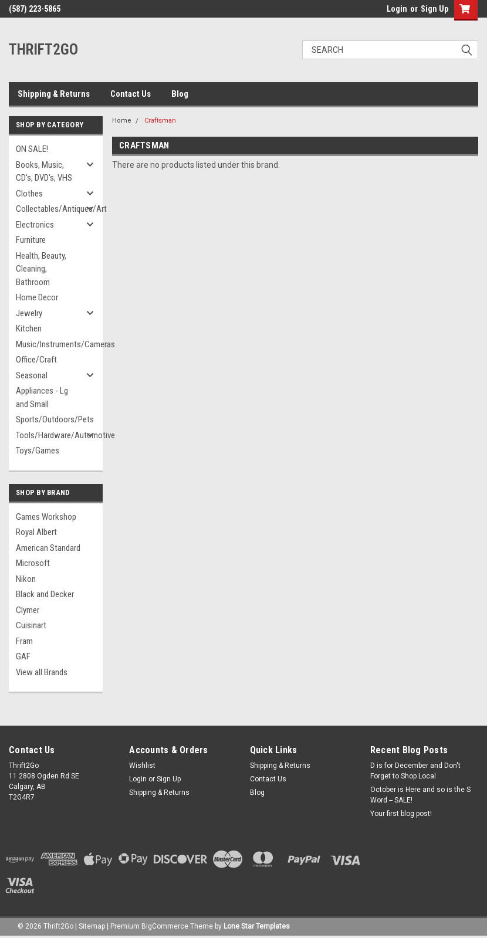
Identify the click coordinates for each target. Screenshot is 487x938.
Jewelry (29, 313)
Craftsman (160, 120)
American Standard (48, 548)
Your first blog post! (401, 814)
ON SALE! (32, 149)
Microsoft (33, 563)
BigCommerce (164, 926)
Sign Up (434, 8)
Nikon (26, 579)
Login (397, 8)
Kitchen (29, 328)
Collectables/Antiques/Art (52, 209)
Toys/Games (37, 450)
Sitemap (92, 926)
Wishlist (142, 765)
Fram (24, 641)
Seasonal (32, 375)
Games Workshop (46, 517)
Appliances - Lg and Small (42, 397)
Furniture (31, 240)
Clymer (27, 610)
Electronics (35, 224)
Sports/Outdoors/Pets (52, 419)
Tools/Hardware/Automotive (52, 435)
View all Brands (41, 672)
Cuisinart (31, 625)
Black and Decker (45, 594)
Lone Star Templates (257, 926)
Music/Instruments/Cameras (52, 344)
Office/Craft (36, 359)
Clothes (29, 193)
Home (121, 120)
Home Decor (37, 297)
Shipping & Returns (54, 94)
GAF (23, 656)
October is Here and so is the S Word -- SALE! (420, 794)
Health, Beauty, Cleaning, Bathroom (41, 268)
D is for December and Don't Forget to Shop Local (415, 770)
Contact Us (130, 94)
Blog (179, 94)
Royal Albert (36, 532)
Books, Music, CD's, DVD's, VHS (44, 172)
